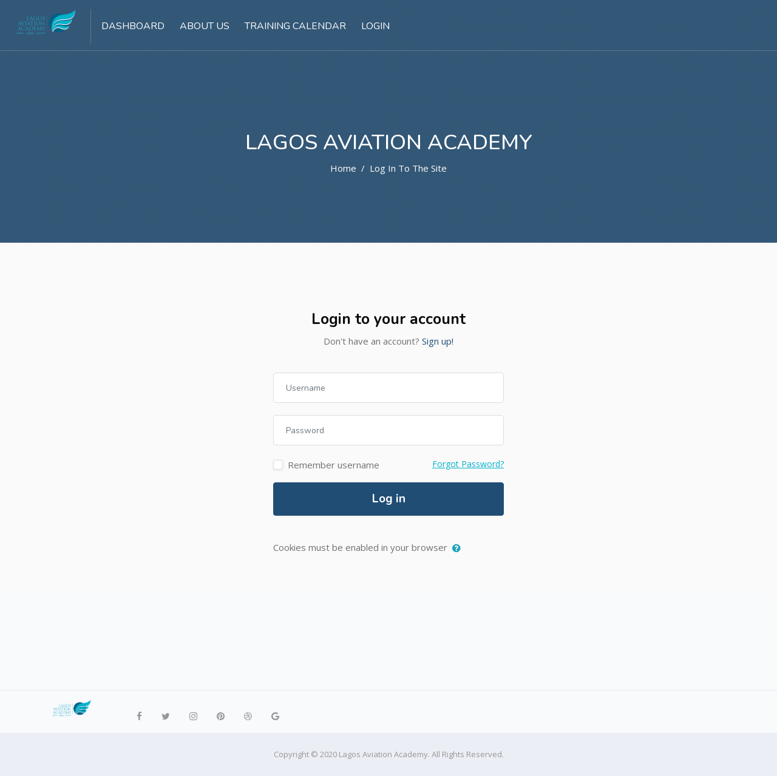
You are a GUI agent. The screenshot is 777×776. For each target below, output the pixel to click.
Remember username (333, 465)
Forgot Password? (468, 464)
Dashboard (133, 26)
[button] (459, 548)
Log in (388, 499)
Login (375, 26)
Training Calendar (295, 26)
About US (204, 26)
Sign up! (437, 341)
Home (343, 168)
